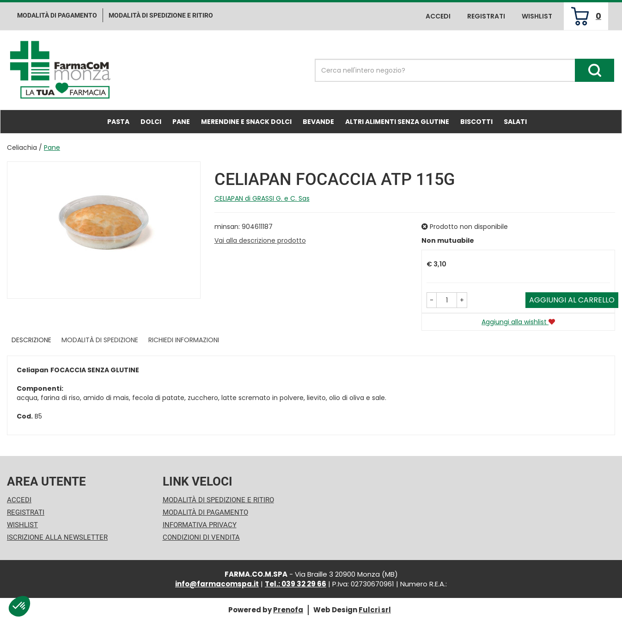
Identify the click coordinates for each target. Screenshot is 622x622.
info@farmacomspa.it (217, 584)
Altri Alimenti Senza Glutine (397, 121)
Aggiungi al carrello (572, 300)
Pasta (118, 121)
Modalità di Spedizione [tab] (99, 340)
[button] (432, 300)
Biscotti (476, 121)
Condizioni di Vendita (201, 537)
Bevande (318, 121)
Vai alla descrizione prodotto (260, 240)
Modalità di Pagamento (205, 512)
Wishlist (537, 16)
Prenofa (288, 610)
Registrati (486, 16)
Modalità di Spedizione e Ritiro (218, 500)
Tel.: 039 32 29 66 (295, 584)
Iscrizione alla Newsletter (57, 537)
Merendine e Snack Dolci (246, 121)
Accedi (438, 16)
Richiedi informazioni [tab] (183, 340)
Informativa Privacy (200, 525)
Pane (181, 121)
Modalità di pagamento (57, 15)
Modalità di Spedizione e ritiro (161, 15)
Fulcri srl (375, 610)
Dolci (150, 121)
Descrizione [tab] (31, 340)
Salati (515, 121)
